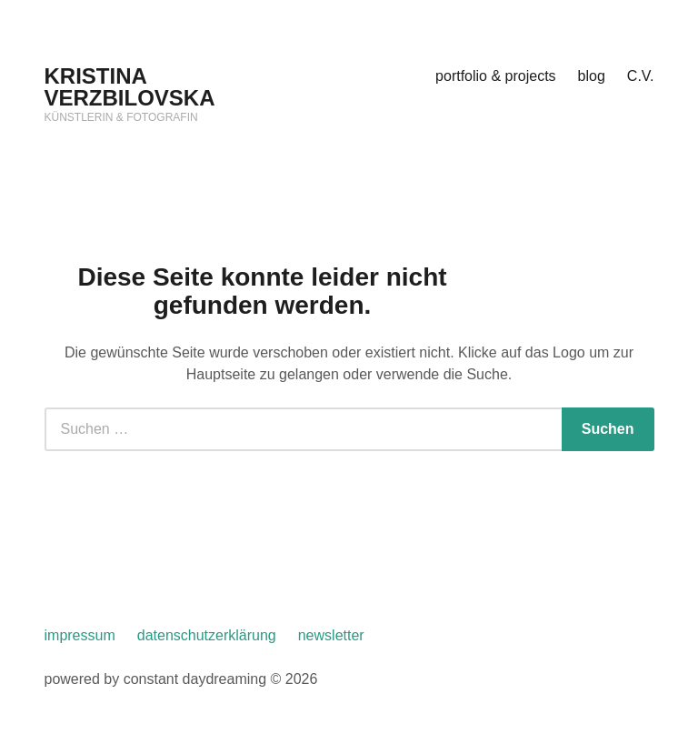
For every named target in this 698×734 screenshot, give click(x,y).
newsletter (331, 635)
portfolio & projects (495, 76)
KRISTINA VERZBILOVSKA (130, 87)
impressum (80, 635)
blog (591, 76)
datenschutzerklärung (206, 635)
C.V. (640, 76)
